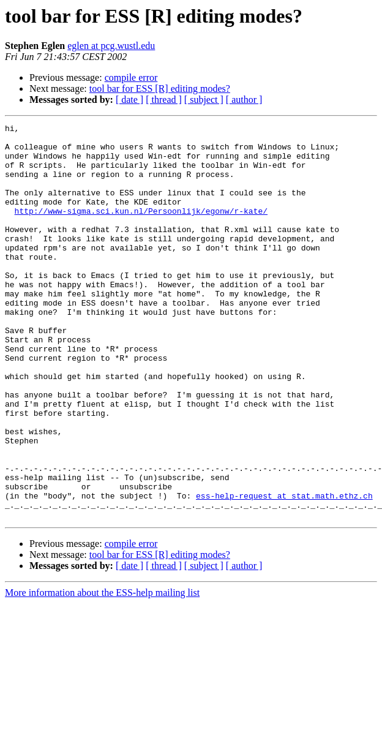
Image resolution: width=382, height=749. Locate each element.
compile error (131, 77)
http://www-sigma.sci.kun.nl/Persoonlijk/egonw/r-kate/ (141, 229)
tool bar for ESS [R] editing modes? (159, 88)
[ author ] (244, 99)
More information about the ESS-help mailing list (102, 671)
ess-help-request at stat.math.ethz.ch (284, 570)
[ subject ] (203, 99)
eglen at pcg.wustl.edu (111, 45)
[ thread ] (164, 99)
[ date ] (129, 99)
